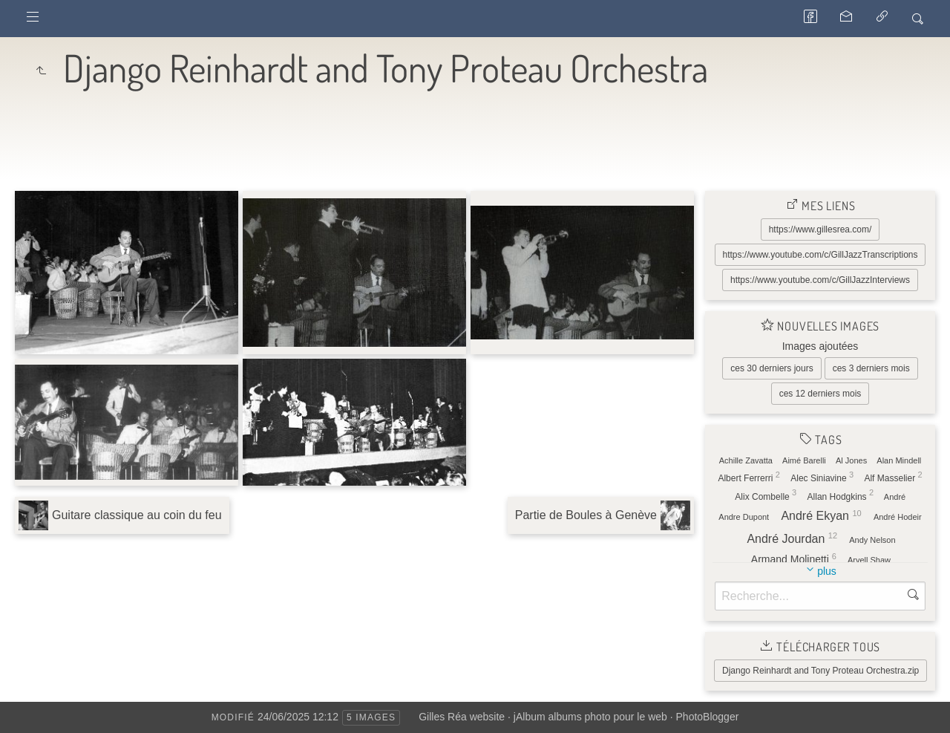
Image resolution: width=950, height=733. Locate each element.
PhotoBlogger (707, 717)
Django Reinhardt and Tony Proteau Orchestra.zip (820, 670)
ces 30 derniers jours (771, 368)
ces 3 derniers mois (871, 368)
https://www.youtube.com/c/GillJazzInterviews (820, 280)
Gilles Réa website (462, 717)
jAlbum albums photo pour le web (590, 717)
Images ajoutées (820, 346)
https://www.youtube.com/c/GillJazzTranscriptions (820, 255)
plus (826, 571)
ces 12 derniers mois (820, 393)
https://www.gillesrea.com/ (820, 229)
